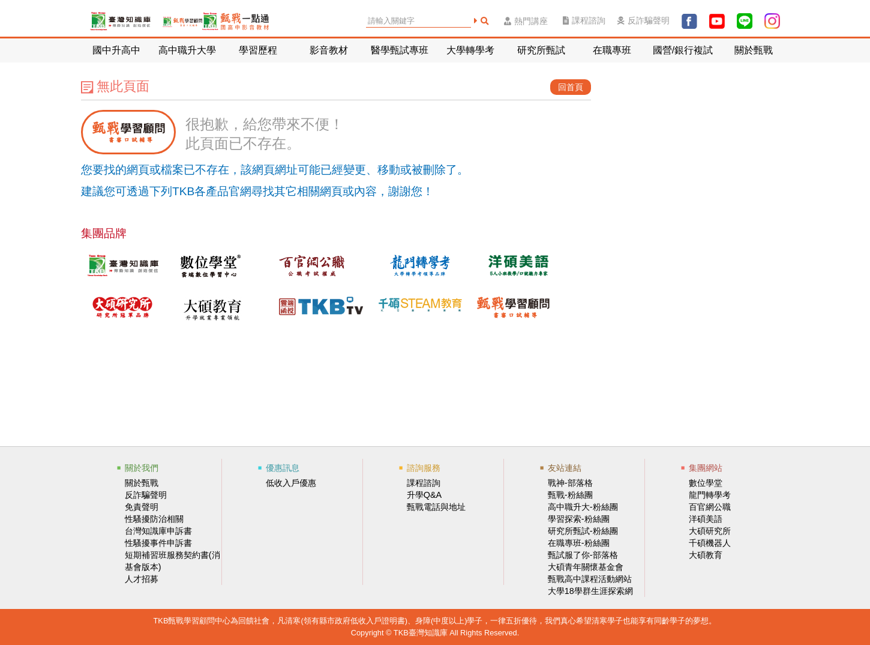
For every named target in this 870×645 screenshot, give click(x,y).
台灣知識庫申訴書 (158, 531)
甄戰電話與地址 (436, 507)
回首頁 (570, 87)
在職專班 (612, 50)
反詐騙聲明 (643, 20)
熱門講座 (526, 21)
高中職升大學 (187, 50)
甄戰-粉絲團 (570, 495)
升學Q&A (424, 495)
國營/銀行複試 (683, 50)
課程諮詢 (584, 20)
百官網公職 (710, 507)
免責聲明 (141, 507)
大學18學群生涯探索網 (590, 591)
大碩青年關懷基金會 (585, 567)
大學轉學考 (470, 50)
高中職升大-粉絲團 (583, 507)
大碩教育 (705, 555)
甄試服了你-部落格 (583, 555)
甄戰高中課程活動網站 (590, 579)
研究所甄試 (541, 50)
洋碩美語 (705, 519)
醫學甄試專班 (399, 50)
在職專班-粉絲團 (579, 543)
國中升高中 (116, 50)
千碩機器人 (710, 543)
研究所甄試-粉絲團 (583, 531)
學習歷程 (258, 50)
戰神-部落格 (570, 483)
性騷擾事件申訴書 (158, 543)
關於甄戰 (753, 50)
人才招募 (141, 579)
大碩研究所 (710, 531)
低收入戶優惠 (291, 483)
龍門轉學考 (710, 495)
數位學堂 (705, 483)
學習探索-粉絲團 (579, 519)
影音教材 (329, 50)
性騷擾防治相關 (154, 519)
